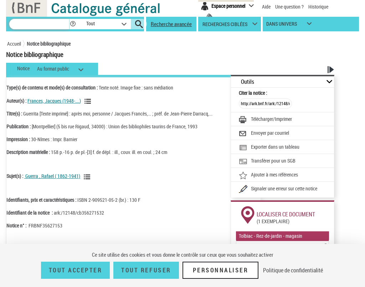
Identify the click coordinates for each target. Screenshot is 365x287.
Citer (253, 92)
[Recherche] (39, 24)
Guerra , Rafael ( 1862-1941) (52, 176)
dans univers (281, 25)
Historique (318, 6)
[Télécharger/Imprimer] (265, 120)
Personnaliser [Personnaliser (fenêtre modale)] (220, 270)
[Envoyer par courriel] (264, 133)
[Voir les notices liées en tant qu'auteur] (88, 101)
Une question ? (289, 6)
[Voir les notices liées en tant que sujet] (88, 177)
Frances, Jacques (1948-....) (54, 100)
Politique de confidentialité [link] (293, 270)
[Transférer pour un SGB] (267, 161)
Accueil (14, 43)
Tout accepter (75, 270)
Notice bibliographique (49, 43)
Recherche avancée (171, 23)
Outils (247, 82)
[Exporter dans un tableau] (269, 147)
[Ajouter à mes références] (268, 175)
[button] (73, 24)
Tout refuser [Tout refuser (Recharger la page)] (146, 270)
